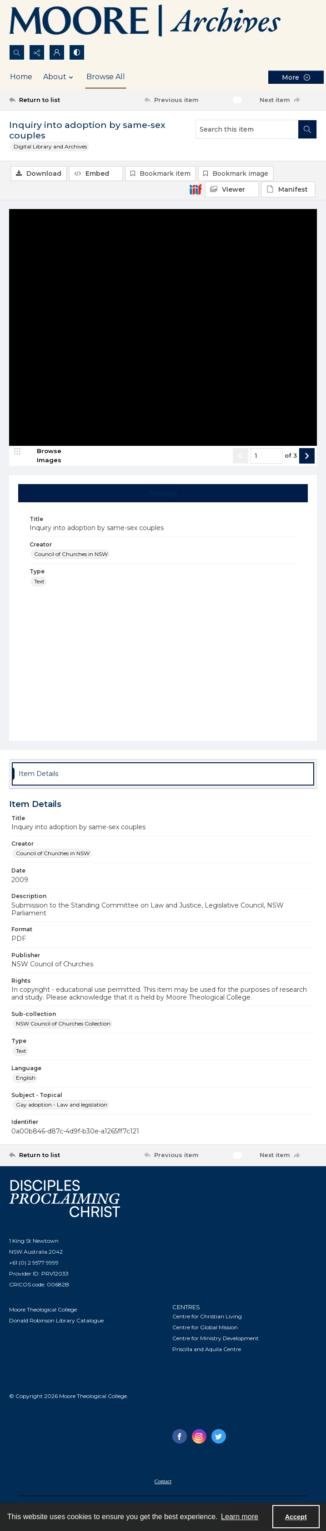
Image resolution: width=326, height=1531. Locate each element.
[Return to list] (49, 99)
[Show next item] (307, 456)
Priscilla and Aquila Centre (206, 1350)
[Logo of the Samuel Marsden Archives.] (145, 22)
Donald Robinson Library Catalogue (56, 1320)
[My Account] (57, 52)
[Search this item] (247, 129)
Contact (163, 1482)
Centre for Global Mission (205, 1328)
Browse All (105, 76)
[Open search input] (17, 52)
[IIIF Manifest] (288, 189)
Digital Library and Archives (50, 146)
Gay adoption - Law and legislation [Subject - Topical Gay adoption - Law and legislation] (61, 1105)
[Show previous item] (240, 456)
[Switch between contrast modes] (77, 52)
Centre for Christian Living (207, 1317)
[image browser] (43, 456)
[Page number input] (266, 456)
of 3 (291, 456)
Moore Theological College (43, 1309)
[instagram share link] (199, 1437)
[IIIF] (195, 189)
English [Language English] (25, 1078)
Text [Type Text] (39, 581)
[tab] (163, 493)
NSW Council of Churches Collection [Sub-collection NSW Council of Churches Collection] (63, 1024)
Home (21, 76)
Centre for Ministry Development (215, 1339)
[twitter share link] (218, 1437)
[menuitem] (163, 1481)
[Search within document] (307, 129)
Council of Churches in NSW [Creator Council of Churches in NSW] (71, 554)
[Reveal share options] (37, 52)
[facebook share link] (179, 1437)
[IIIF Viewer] (232, 189)
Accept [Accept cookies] (296, 1517)
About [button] (59, 76)
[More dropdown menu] (296, 77)
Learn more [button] (239, 1517)
